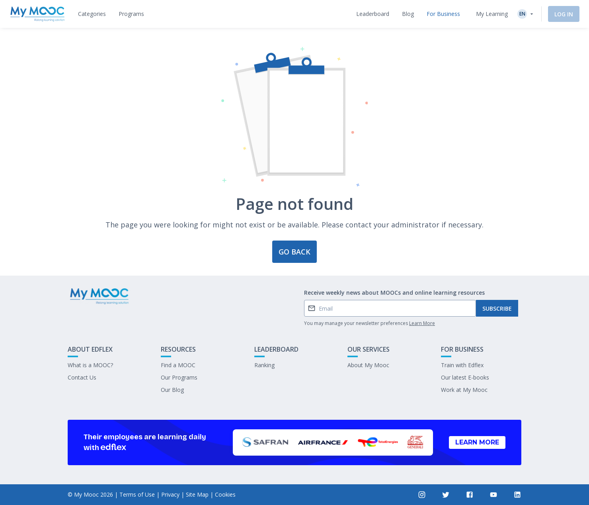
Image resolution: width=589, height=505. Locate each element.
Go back (294, 251)
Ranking (264, 365)
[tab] (91, 14)
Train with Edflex (462, 365)
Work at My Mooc (464, 389)
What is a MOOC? (90, 365)
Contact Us (82, 377)
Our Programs (179, 377)
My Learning (492, 14)
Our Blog (172, 389)
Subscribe (497, 308)
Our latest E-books (465, 377)
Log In (563, 14)
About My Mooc (368, 365)
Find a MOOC (178, 365)
